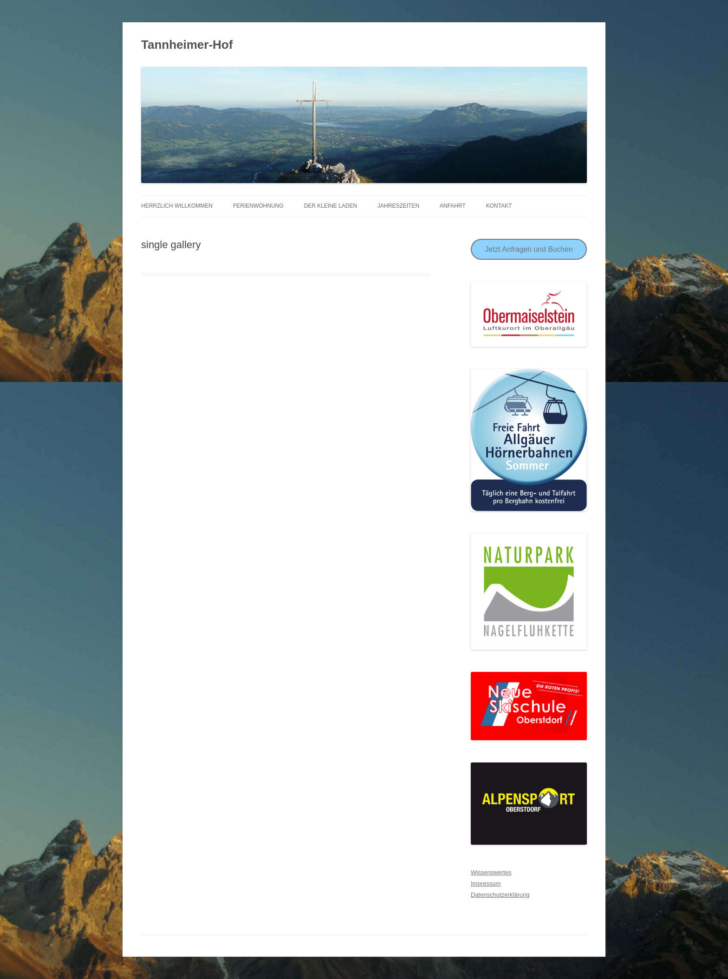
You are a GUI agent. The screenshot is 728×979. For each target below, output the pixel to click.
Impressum (485, 883)
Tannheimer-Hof (187, 45)
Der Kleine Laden (330, 206)
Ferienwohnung (258, 206)
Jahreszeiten (398, 206)
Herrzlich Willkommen (177, 206)
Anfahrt (453, 206)
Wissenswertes (491, 872)
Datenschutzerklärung (500, 894)
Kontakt (499, 206)
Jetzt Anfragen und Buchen (528, 249)
